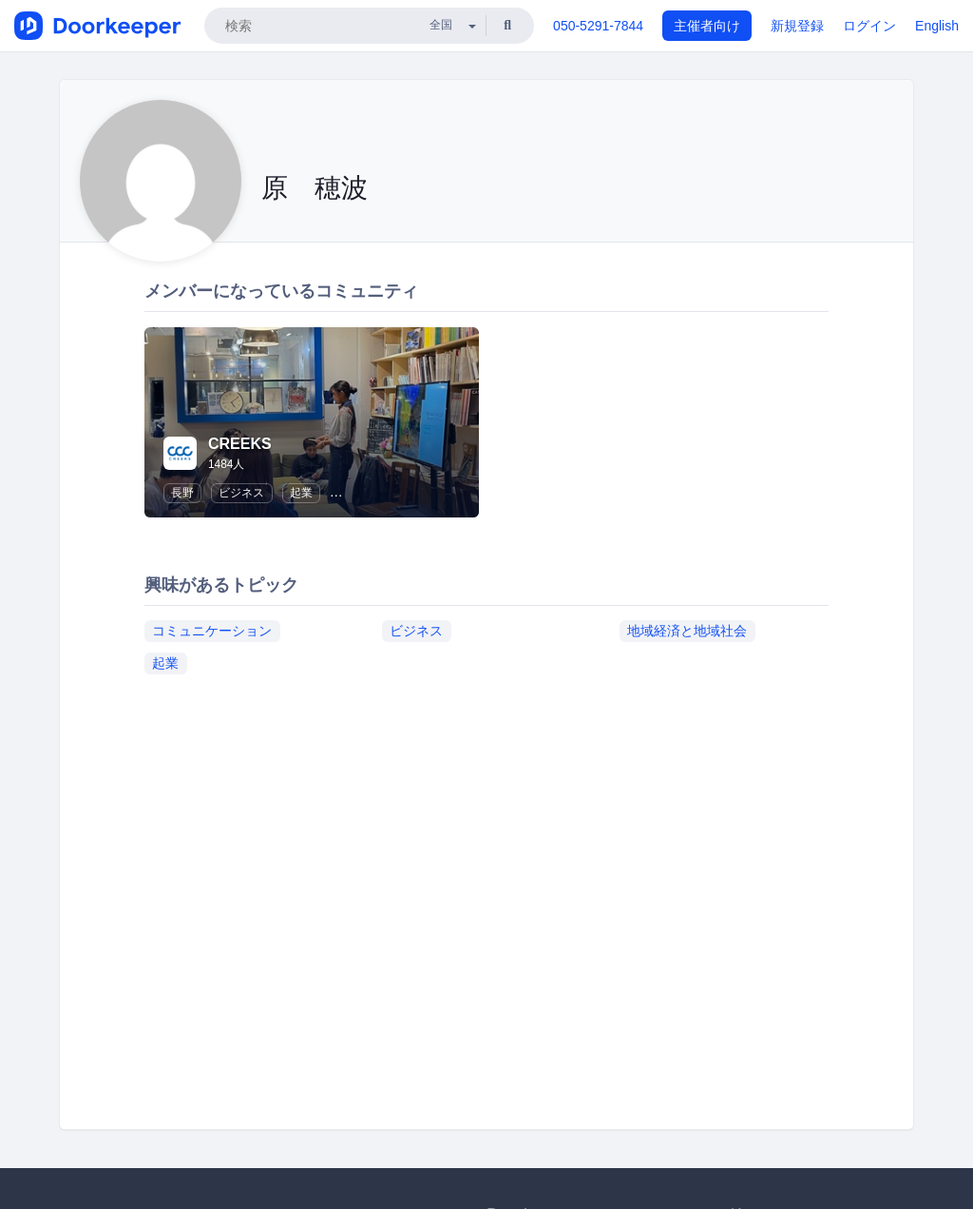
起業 (301, 492)
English (937, 25)
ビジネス (241, 492)
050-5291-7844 (598, 25)
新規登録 (797, 25)
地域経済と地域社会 (687, 630)
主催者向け (707, 25)
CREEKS (240, 444)
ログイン (869, 25)
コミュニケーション (212, 630)
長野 (182, 492)
